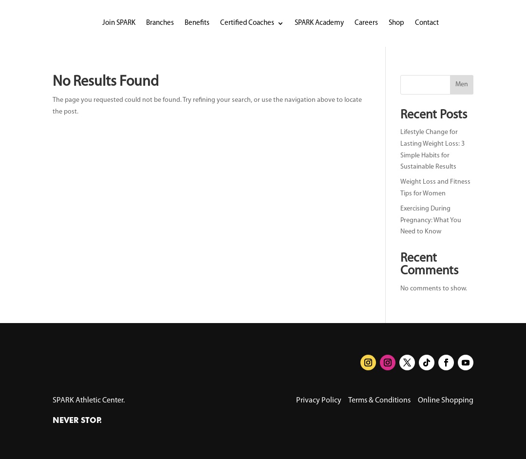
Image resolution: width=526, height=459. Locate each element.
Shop (396, 23)
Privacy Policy (318, 400)
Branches (160, 23)
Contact (427, 23)
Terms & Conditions (379, 400)
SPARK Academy (319, 23)
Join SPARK (118, 23)
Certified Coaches (247, 23)
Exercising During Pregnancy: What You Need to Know (430, 220)
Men (461, 84)
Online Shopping (445, 400)
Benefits (197, 23)
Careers (366, 23)
